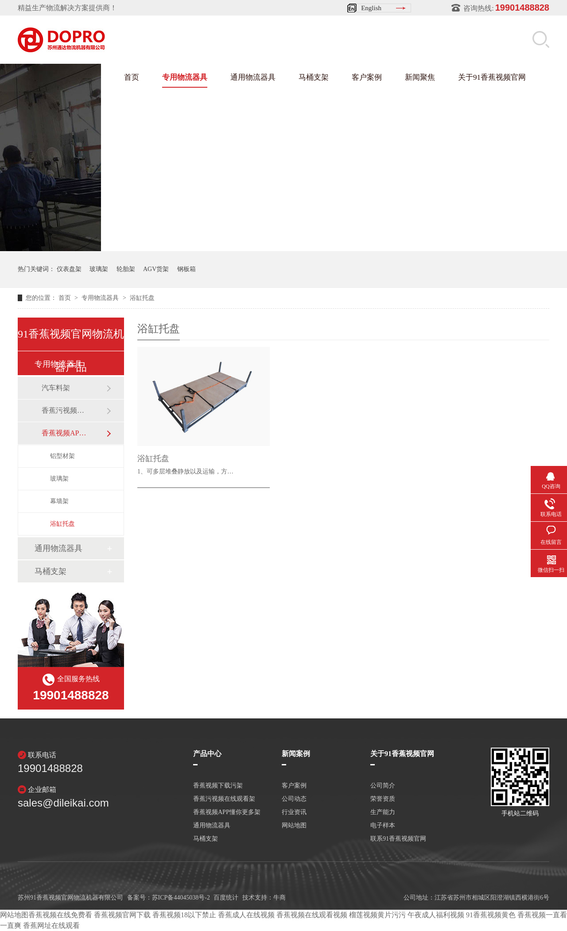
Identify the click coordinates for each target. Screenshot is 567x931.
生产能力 (382, 812)
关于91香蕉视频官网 (492, 77)
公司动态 (294, 799)
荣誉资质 (382, 799)
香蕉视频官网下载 (122, 915)
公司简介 (382, 786)
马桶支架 (314, 77)
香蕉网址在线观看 (51, 925)
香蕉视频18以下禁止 (184, 915)
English (371, 8)
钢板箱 (186, 269)
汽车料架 (56, 388)
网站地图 (294, 825)
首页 (131, 77)
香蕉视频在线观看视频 (311, 915)
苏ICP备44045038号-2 (181, 897)
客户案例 (367, 77)
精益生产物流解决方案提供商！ (67, 8)
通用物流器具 (253, 77)
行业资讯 (294, 812)
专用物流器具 (184, 77)
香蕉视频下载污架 (218, 786)
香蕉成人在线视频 (246, 915)
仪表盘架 (69, 269)
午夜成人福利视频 (436, 915)
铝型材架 (62, 456)
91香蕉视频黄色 (491, 915)
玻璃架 (98, 269)
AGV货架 (156, 269)
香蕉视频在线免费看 (60, 915)
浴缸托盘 (142, 298)
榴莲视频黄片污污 (377, 915)
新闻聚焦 (420, 77)
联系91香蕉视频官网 (398, 839)
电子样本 (382, 825)
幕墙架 (59, 501)
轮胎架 (126, 269)
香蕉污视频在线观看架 (65, 410)
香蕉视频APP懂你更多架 (65, 433)
